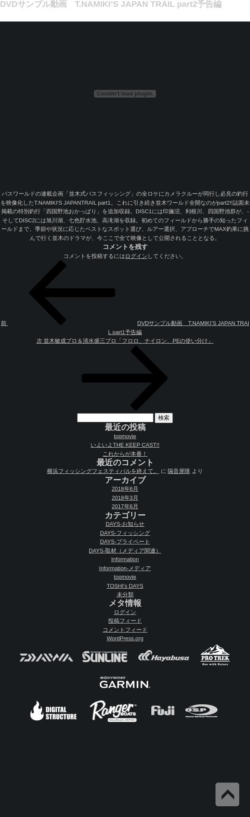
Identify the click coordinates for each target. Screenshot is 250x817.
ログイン (136, 256)
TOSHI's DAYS (124, 586)
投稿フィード (125, 620)
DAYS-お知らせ (125, 524)
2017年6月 (125, 506)
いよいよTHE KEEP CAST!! (125, 445)
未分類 (125, 594)
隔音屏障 (179, 471)
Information (125, 559)
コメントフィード (125, 630)
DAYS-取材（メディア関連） (125, 550)
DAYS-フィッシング (125, 533)
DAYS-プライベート (125, 541)
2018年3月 (125, 497)
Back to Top (227, 794)
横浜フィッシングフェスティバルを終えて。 (103, 471)
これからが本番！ (125, 454)
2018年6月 (125, 488)
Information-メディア (125, 568)
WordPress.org (124, 638)
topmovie (125, 436)
